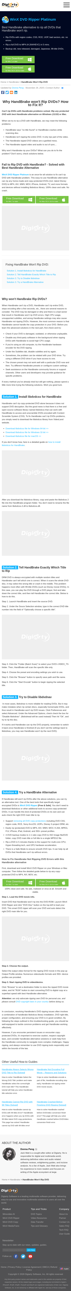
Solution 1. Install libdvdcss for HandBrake (26, 271)
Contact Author (54, 88)
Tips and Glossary (39, 1226)
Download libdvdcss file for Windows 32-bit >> (27, 432)
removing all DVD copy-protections (29, 821)
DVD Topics (36, 1214)
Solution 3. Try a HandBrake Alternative (25, 282)
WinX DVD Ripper (28, 805)
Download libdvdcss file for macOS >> (23, 436)
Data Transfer (37, 1222)
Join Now (31, 1250)
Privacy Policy (14, 1267)
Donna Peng (18, 88)
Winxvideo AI (9, 1214)
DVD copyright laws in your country (32, 1002)
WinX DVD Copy (10, 1222)
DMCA (46, 1267)
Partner (62, 1218)
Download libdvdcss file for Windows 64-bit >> (27, 428)
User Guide (64, 1234)
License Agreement (32, 1267)
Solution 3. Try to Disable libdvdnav (23, 278)
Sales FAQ (64, 1226)
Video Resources (39, 1218)
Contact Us (64, 1222)
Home (3, 82)
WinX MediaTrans (11, 1226)
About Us (63, 1214)
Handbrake (14, 82)
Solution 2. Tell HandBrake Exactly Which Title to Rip (31, 274)
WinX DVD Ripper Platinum (33, 19)
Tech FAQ (63, 1230)
